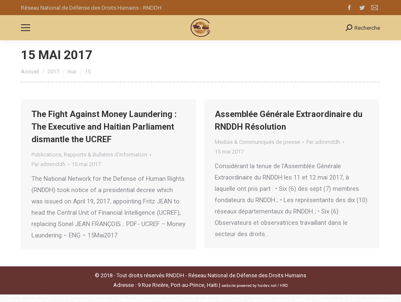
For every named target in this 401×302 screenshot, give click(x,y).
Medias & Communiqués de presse (257, 142)
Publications (46, 154)
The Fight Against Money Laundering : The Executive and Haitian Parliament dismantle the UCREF (104, 126)
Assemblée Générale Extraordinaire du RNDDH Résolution (288, 120)
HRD (284, 285)
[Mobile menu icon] (25, 27)
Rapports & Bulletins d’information (105, 154)
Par (48, 164)
